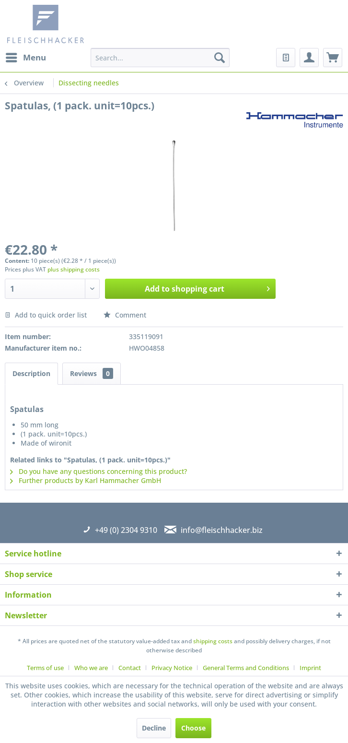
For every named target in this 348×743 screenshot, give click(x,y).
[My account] (309, 57)
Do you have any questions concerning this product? (98, 471)
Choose (193, 727)
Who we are (91, 667)
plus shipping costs (73, 269)
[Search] (219, 57)
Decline (154, 727)
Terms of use (45, 667)
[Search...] (160, 57)
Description (31, 373)
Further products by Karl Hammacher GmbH (85, 480)
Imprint (310, 667)
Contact (129, 667)
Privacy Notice (171, 667)
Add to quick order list (46, 314)
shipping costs (212, 641)
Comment (125, 314)
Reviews (91, 373)
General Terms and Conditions (246, 667)
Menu (26, 56)
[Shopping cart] (332, 57)
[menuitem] (25, 57)
